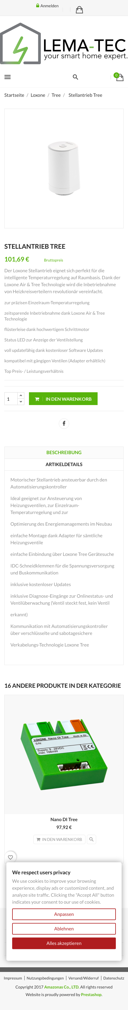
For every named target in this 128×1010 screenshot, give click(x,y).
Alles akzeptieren (64, 943)
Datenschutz (113, 978)
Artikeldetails (63, 464)
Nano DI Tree (64, 819)
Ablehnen (64, 929)
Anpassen (64, 914)
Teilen (64, 423)
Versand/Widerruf (83, 978)
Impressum (13, 978)
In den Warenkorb (63, 399)
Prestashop (91, 994)
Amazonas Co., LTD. (62, 986)
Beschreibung (63, 452)
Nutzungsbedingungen (45, 978)
